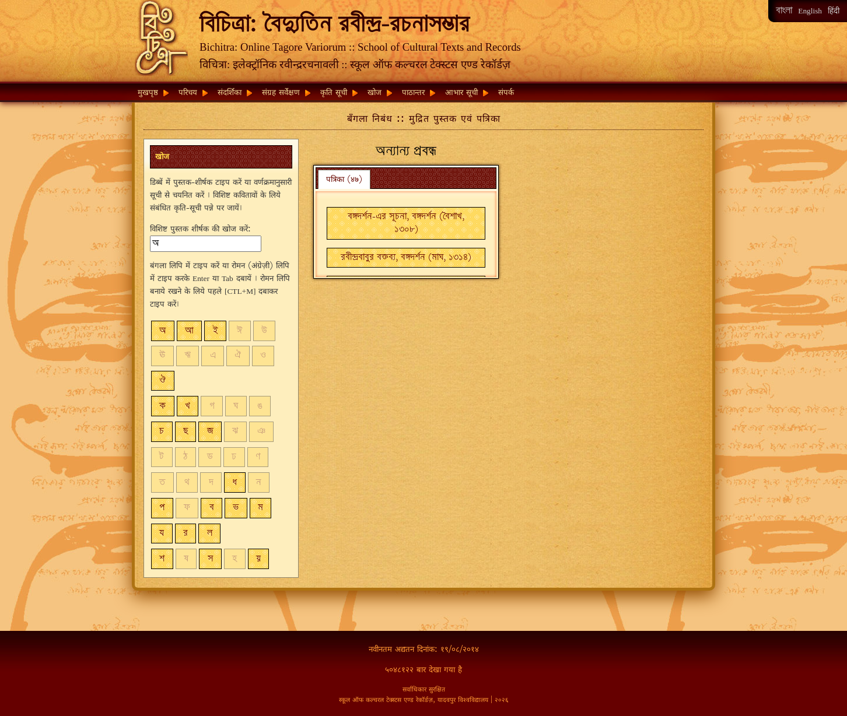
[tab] (344, 179)
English (810, 10)
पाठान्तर (413, 92)
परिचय (187, 92)
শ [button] (161, 559)
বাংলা (784, 11)
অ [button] (162, 331)
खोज (375, 92)
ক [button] (162, 406)
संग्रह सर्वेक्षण (281, 92)
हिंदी (833, 10)
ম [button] (260, 507)
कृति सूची (333, 92)
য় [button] (258, 559)
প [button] (161, 507)
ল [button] (209, 533)
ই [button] (215, 331)
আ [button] (189, 331)
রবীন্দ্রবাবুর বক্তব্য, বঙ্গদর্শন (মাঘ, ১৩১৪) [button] (406, 257)
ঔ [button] (162, 380)
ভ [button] (236, 507)
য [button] (161, 533)
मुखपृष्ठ (148, 92)
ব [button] (211, 507)
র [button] (185, 533)
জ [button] (210, 431)
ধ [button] (234, 482)
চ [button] (161, 431)
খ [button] (187, 406)
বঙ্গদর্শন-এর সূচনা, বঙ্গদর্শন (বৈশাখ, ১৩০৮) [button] (406, 223)
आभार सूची (461, 92)
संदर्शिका (230, 92)
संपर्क (506, 92)
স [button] (211, 559)
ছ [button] (185, 431)
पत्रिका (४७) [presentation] (344, 179)
